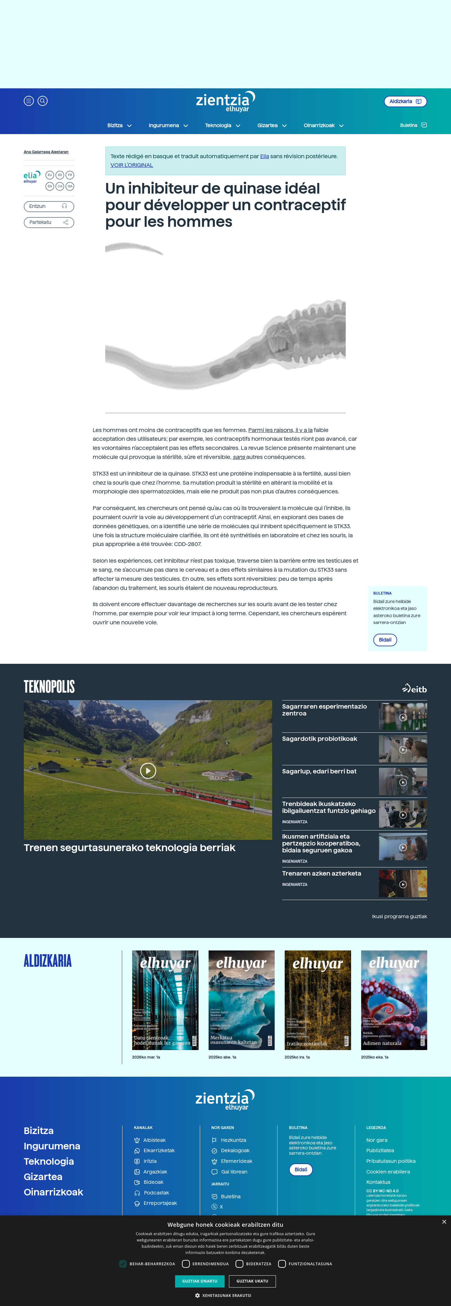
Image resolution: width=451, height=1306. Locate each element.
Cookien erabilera (388, 1172)
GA (70, 186)
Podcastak (151, 1193)
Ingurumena (52, 1146)
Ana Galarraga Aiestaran (46, 152)
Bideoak (148, 1182)
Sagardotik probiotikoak (319, 738)
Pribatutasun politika (391, 1161)
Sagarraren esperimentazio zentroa (324, 710)
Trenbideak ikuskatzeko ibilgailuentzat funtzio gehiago (329, 807)
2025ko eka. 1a (374, 1057)
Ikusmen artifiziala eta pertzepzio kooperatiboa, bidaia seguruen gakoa (321, 843)
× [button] (444, 1222)
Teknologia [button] (223, 125)
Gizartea (43, 1176)
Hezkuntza (228, 1140)
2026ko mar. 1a (146, 1057)
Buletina (413, 125)
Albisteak (150, 1140)
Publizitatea (380, 1150)
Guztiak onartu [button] (199, 1281)
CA (60, 186)
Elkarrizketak (154, 1150)
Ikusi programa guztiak (399, 916)
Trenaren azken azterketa (321, 873)
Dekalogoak (230, 1150)
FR (70, 175)
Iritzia (145, 1161)
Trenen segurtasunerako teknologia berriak (130, 848)
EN (50, 186)
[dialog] (225, 1260)
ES (60, 175)
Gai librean (229, 1172)
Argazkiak (150, 1172)
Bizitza (39, 1130)
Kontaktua (378, 1182)
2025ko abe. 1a (222, 1057)
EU (50, 175)
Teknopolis (49, 685)
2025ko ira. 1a (297, 1057)
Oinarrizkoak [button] (324, 125)
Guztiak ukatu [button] (252, 1281)
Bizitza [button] (119, 125)
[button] (29, 100)
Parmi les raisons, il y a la (280, 430)
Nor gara (376, 1140)
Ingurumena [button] (169, 125)
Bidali (385, 640)
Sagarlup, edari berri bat (319, 771)
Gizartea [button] (272, 125)
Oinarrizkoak (53, 1192)
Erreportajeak (155, 1203)
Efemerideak (231, 1161)
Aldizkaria (406, 101)
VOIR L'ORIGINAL (132, 165)
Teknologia (49, 1161)
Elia (264, 156)
